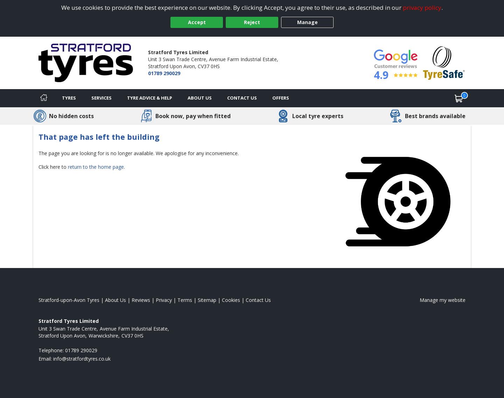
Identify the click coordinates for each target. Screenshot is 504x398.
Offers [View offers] (280, 98)
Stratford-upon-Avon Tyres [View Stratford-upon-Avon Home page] (68, 300)
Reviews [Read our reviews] (141, 300)
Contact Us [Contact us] (242, 98)
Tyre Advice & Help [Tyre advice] (149, 98)
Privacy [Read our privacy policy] (164, 300)
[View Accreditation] (443, 62)
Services (101, 98)
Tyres (69, 98)
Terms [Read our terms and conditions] (184, 300)
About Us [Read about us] (115, 300)
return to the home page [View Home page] (96, 167)
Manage (307, 22)
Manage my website (442, 300)
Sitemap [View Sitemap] (207, 300)
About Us (200, 98)
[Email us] (82, 358)
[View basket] (459, 98)
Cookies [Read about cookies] (231, 300)
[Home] (43, 98)
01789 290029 (164, 73)
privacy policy (422, 7)
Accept (197, 22)
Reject (252, 22)
